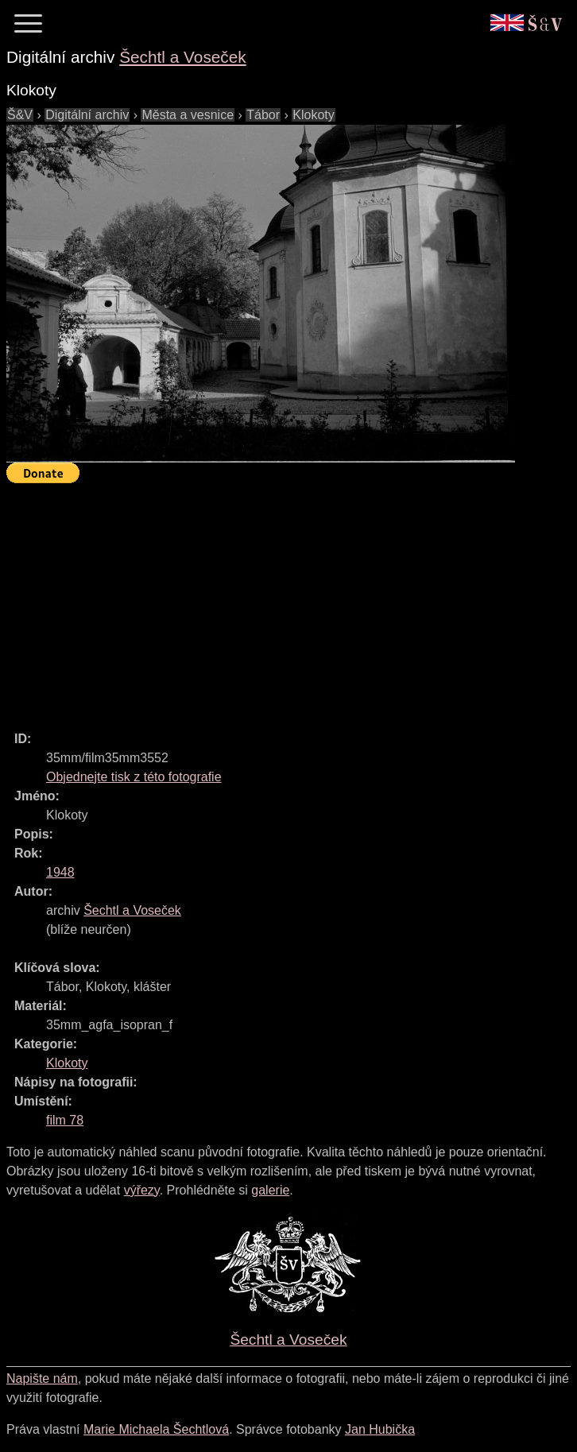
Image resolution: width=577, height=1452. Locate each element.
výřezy (142, 1190)
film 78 (64, 1120)
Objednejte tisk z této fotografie (134, 777)
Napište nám (42, 1378)
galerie (270, 1190)
